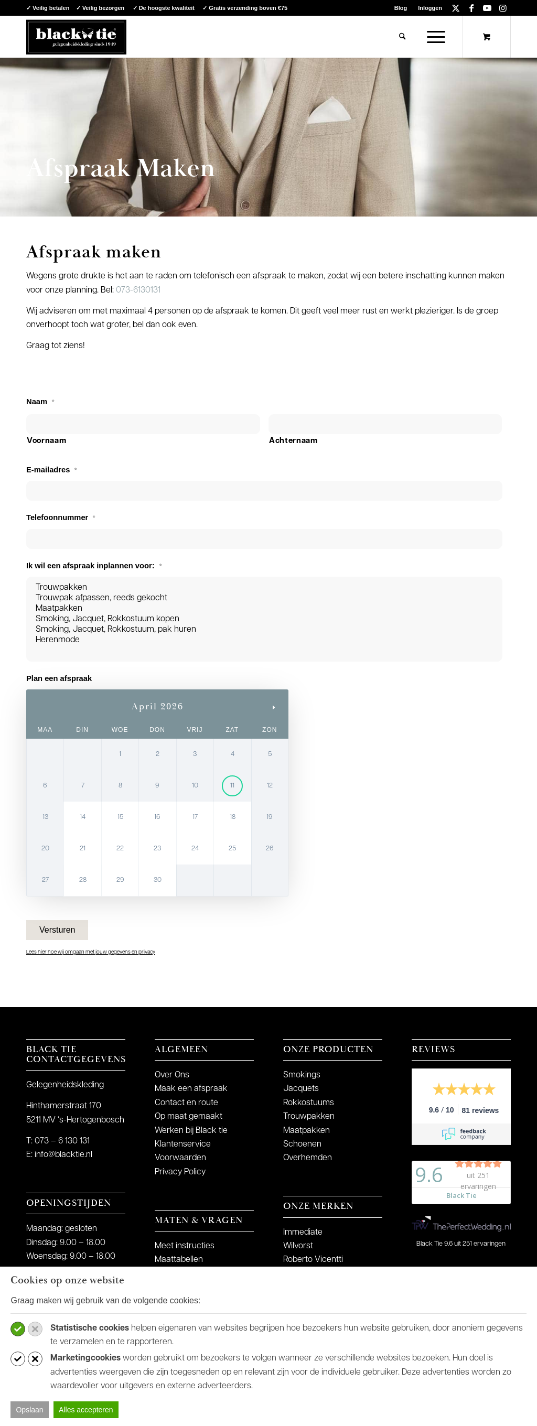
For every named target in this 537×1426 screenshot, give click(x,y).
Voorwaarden (180, 1158)
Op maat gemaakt (188, 1116)
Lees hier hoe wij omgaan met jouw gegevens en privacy (90, 952)
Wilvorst (298, 1246)
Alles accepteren (86, 1410)
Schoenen (302, 1144)
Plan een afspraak (59, 678)
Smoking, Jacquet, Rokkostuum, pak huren (264, 629)
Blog (400, 8)
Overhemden (307, 1158)
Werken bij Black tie (191, 1131)
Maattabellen (179, 1260)
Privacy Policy (180, 1172)
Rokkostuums (308, 1103)
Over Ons (172, 1075)
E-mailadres (51, 470)
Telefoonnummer (60, 517)
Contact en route (186, 1103)
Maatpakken (264, 608)
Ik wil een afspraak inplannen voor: (94, 565)
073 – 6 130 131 (62, 1141)
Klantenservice (183, 1144)
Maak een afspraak (191, 1089)
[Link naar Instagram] (503, 8)
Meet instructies (184, 1246)
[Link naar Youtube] (487, 8)
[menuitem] (401, 7)
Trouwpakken (264, 587)
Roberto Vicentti (313, 1260)
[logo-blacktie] (76, 37)
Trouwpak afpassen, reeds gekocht (264, 598)
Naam (40, 401)
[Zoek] (402, 37)
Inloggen (430, 8)
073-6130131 (138, 290)
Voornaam (46, 441)
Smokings (301, 1075)
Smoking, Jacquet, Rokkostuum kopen (264, 619)
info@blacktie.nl (63, 1155)
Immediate (303, 1232)
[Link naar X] (455, 8)
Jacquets (301, 1089)
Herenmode (264, 640)
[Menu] (432, 37)
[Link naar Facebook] (471, 8)
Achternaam (293, 441)
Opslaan (29, 1410)
